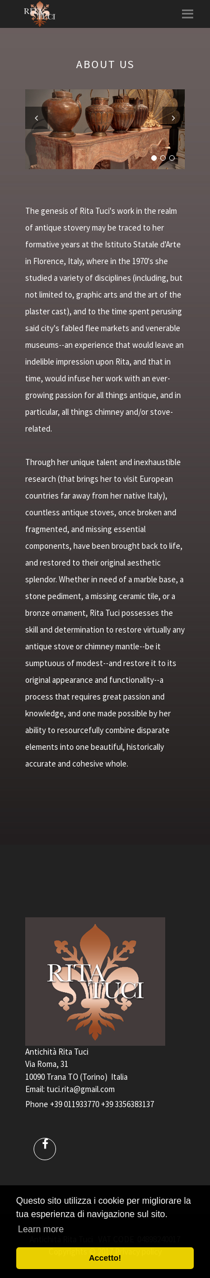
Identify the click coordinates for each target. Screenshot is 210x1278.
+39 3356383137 (127, 1104)
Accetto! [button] (105, 1257)
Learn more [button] (41, 1229)
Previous (36, 118)
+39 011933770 (74, 1104)
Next (173, 118)
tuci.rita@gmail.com (80, 1089)
